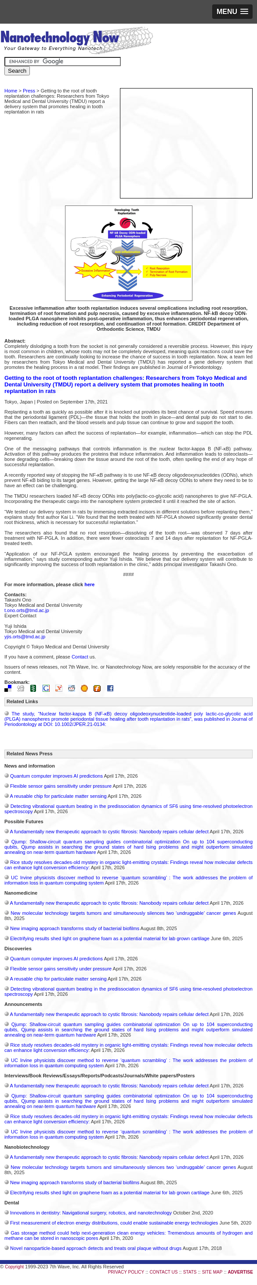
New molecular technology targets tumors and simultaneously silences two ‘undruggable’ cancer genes (123, 913)
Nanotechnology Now (76, 41)
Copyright (14, 1266)
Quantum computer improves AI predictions (56, 776)
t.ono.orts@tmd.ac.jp (26, 610)
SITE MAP (212, 1272)
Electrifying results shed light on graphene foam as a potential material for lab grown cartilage (110, 938)
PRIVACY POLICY (126, 1272)
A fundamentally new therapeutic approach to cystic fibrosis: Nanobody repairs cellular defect (109, 831)
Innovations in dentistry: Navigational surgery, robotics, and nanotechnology (91, 1212)
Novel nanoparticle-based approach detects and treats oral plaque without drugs (95, 1248)
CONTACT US (163, 1272)
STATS (190, 1272)
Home (10, 90)
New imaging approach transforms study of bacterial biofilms (74, 928)
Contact (80, 656)
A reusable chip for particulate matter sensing (58, 796)
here (89, 584)
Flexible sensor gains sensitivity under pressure (61, 786)
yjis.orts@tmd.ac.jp (24, 636)
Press (29, 90)
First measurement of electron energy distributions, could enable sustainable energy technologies (114, 1222)
